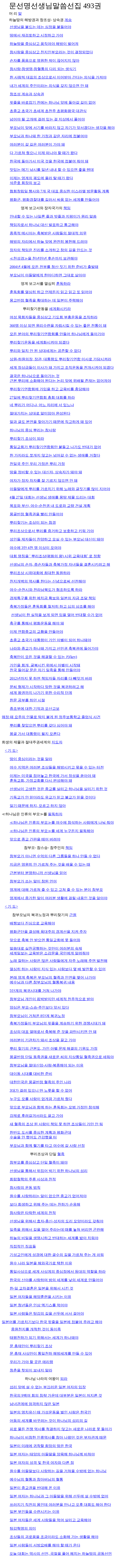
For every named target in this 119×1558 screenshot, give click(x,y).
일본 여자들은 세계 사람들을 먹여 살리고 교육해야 (50, 1520)
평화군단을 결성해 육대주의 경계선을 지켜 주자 (48, 932)
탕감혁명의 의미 (23, 1528)
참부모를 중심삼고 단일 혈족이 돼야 (39, 1162)
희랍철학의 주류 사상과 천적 (33, 1179)
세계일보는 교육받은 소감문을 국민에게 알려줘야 (49, 953)
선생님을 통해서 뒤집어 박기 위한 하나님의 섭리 (49, 1171)
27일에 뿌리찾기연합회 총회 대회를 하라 (42, 397)
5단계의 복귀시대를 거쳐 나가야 (35, 991)
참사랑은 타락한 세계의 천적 (33, 1213)
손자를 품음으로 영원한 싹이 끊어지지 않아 (44, 60)
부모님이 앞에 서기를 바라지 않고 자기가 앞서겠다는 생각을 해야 (62, 128)
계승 (68, 20)
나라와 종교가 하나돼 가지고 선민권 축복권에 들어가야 (54, 648)
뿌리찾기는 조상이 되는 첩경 (33, 522)
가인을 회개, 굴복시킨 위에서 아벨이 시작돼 (45, 665)
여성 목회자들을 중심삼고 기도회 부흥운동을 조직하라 (54, 317)
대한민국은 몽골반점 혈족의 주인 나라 (40, 1082)
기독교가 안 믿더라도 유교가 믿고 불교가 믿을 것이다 (53, 797)
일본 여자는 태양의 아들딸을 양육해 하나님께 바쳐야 (52, 1454)
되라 (63, 1379)
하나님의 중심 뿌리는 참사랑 (33, 430)
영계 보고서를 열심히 (38, 283)
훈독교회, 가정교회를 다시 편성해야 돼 (41, 780)
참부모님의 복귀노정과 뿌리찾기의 (40, 915)
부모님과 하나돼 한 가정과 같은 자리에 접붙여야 (49, 136)
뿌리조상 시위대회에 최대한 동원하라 (40, 573)
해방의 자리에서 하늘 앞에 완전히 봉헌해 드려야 (49, 241)
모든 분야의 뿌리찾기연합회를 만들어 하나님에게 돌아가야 (57, 334)
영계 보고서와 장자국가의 (42, 208)
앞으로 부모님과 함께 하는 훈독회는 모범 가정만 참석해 (54, 1107)
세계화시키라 (60, 309)
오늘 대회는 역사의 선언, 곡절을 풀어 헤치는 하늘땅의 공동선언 (61, 1554)
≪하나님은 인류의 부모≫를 (25, 814)
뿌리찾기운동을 (36, 309)
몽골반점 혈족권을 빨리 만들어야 (36, 514)
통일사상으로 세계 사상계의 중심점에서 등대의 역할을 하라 (58, 1271)
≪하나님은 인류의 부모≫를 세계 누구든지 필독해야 (52, 831)
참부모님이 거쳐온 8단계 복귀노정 (37, 1016)
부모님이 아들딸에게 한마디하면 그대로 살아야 (48, 275)
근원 (72, 915)
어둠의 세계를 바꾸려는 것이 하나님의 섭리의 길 (49, 1421)
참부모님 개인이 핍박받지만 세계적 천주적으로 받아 (52, 999)
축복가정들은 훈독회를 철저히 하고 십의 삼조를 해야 (52, 606)
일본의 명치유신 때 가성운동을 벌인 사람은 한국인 (50, 1412)
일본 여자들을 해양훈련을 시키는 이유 (40, 1297)
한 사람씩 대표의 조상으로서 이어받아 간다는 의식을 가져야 (58, 77)
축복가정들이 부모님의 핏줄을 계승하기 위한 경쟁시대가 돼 (58, 1023)
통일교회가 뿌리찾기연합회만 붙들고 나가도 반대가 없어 (55, 447)
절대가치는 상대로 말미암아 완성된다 (40, 413)
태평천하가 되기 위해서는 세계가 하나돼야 (44, 1337)
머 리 (13, 13)
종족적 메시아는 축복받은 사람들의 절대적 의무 (48, 233)
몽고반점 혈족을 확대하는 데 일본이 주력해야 (46, 300)
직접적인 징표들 (23, 1246)
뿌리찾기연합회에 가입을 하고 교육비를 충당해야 (49, 389)
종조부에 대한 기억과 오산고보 (35, 708)
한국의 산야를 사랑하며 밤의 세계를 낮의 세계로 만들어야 (56, 1280)
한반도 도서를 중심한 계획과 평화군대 (40, 1132)
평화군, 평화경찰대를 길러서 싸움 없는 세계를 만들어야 (54, 200)
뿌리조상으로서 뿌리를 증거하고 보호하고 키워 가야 (52, 531)
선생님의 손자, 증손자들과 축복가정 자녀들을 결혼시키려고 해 (60, 564)
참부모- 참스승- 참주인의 (44, 848)
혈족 (60, 1154)
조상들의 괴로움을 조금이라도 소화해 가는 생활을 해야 (54, 1537)
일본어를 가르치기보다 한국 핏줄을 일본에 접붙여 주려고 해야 (52, 1322)
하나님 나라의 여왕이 (42, 1379)
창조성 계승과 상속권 (27, 94)
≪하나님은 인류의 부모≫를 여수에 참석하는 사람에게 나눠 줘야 (62, 822)
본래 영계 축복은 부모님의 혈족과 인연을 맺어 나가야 (53, 977)
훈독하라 (63, 283)
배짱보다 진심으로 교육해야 (32, 923)
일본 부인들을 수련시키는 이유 (35, 1512)
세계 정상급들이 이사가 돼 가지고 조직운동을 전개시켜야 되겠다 (62, 367)
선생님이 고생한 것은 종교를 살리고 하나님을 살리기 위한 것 (58, 789)
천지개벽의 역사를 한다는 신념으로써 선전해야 (48, 581)
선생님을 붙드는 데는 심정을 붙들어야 (40, 27)
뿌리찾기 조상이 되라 (27, 438)
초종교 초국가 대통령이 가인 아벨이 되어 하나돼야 (50, 640)
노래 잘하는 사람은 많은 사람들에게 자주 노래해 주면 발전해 (58, 961)
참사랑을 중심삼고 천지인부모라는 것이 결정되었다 (51, 52)
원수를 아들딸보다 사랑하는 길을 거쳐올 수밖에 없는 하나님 (58, 1471)
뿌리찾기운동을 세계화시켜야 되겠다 (39, 342)
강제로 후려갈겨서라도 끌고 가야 (36, 1116)
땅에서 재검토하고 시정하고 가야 (36, 35)
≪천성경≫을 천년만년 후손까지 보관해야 (44, 258)
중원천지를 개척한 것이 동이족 (36, 1329)
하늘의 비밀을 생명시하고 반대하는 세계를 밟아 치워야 (54, 1238)
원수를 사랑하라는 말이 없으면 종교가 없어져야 (48, 1196)
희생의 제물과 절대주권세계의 (27, 742)
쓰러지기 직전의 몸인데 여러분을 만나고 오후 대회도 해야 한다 (60, 1504)
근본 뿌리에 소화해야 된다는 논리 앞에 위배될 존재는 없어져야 (60, 381)
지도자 (57, 742)
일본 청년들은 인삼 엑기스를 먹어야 (39, 1305)
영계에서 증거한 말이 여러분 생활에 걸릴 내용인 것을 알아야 (58, 898)
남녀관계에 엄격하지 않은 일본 (35, 1404)
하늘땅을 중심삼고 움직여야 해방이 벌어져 (44, 44)
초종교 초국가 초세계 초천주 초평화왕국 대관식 (48, 111)
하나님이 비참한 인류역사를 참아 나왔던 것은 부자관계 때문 (58, 1437)
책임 (67, 208)
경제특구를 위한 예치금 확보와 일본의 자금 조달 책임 (53, 598)
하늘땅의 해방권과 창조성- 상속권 (36, 20)
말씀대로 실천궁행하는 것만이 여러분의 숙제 (46, 948)
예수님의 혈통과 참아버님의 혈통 (36, 1479)
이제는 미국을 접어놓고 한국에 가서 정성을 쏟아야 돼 (53, 776)
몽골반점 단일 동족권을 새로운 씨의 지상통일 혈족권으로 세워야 (62, 1057)
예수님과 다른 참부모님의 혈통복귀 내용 (42, 982)
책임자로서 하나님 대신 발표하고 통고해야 (44, 225)
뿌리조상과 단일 (43, 1154)
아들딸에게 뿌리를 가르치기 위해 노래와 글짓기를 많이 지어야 (60, 489)
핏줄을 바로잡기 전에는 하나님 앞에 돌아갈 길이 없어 (53, 102)
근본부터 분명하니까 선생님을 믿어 (38, 873)
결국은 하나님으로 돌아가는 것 (35, 376)
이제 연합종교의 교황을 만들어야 (36, 632)
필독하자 (55, 814)
